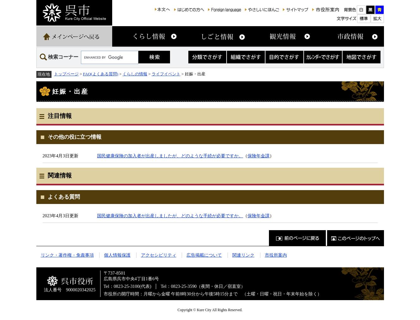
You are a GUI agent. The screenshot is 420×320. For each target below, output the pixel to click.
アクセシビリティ (158, 255)
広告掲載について (204, 255)
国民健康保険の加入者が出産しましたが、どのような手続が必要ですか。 (170, 155)
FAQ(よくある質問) (101, 74)
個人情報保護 (117, 255)
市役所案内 (276, 255)
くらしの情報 (135, 74)
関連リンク (243, 255)
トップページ (66, 74)
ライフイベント (166, 74)
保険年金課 (258, 155)
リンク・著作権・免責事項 (67, 255)
